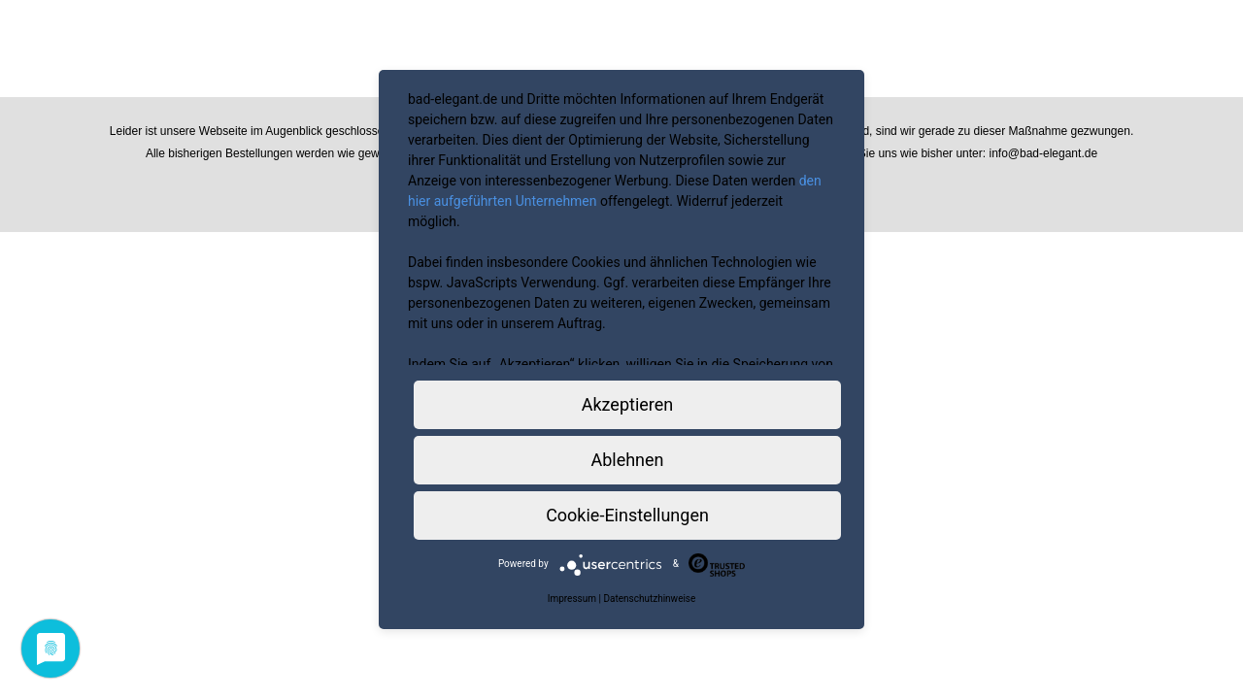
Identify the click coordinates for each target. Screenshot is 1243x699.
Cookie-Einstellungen (627, 515)
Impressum (572, 598)
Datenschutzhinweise (649, 598)
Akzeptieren (628, 404)
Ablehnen (626, 459)
